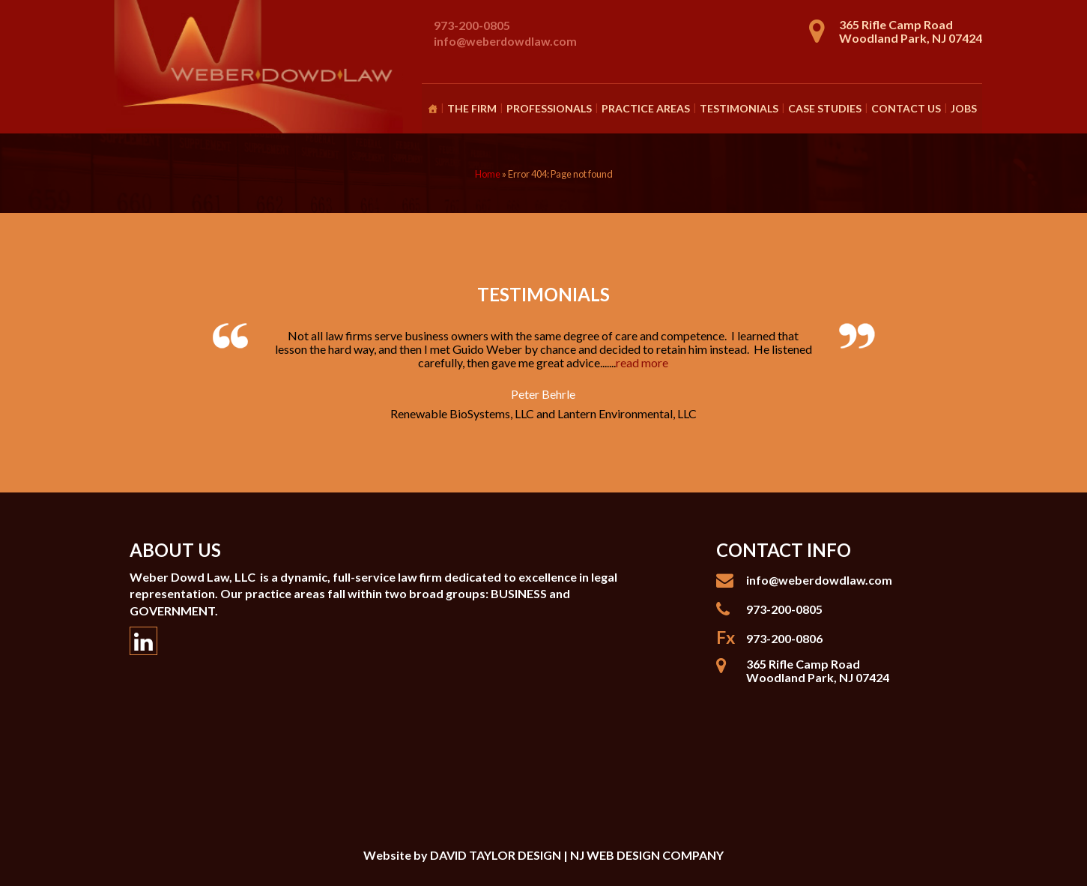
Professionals (549, 108)
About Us (175, 550)
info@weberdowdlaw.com (505, 41)
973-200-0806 (784, 638)
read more (642, 362)
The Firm (472, 108)
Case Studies (825, 108)
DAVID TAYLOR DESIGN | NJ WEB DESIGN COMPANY (577, 855)
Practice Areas (646, 108)
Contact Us (906, 108)
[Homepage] (432, 108)
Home (487, 174)
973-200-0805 (472, 25)
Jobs (964, 108)
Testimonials (739, 108)
